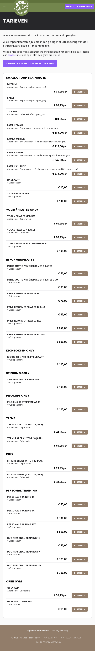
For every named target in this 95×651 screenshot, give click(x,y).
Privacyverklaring (60, 630)
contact (12, 54)
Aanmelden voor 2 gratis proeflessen (30, 63)
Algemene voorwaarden (38, 630)
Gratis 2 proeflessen (79, 6)
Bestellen (79, 91)
